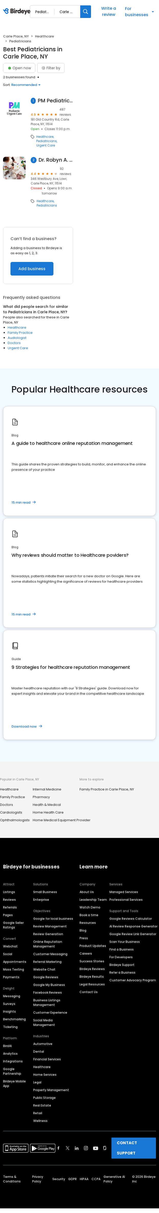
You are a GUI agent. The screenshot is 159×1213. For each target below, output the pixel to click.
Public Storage (44, 1097)
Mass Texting (13, 969)
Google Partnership (12, 1071)
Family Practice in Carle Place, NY (107, 789)
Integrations (13, 1061)
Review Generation (48, 934)
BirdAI (7, 1046)
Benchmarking (14, 1019)
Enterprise (41, 899)
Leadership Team (93, 899)
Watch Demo (90, 907)
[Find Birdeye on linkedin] (77, 1148)
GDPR (72, 1179)
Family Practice (20, 332)
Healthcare (44, 36)
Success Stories (92, 961)
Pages (8, 915)
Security (58, 1179)
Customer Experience (50, 1012)
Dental (38, 1051)
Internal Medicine (47, 789)
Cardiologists (11, 812)
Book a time (89, 915)
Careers (86, 953)
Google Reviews (45, 977)
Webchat (10, 946)
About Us (87, 892)
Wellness (40, 1121)
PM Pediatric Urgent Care (55, 100)
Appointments (14, 962)
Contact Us (89, 992)
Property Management (51, 1090)
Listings (9, 892)
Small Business (45, 892)
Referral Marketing (47, 962)
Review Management (50, 926)
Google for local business (53, 918)
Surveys (9, 1004)
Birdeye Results (92, 976)
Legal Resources (92, 984)
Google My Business (49, 985)
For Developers (121, 957)
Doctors (14, 342)
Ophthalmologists (15, 820)
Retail (37, 1113)
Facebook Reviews (47, 992)
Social (7, 954)
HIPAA (84, 1179)
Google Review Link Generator (132, 934)
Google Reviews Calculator (130, 918)
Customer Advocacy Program (132, 980)
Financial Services (47, 1059)
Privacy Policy (37, 1179)
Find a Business (121, 949)
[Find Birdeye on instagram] (86, 1148)
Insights (9, 1011)
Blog (83, 930)
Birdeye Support (121, 965)
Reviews (9, 899)
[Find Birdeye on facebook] (58, 1148)
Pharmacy (41, 797)
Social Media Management (44, 1022)
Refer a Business (122, 972)
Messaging (11, 996)
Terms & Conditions (12, 1179)
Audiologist (17, 337)
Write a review (108, 11)
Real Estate (42, 1105)
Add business (32, 268)
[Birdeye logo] (17, 11)
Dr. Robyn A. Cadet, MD (56, 160)
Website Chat (44, 969)
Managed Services (123, 892)
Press (84, 938)
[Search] (85, 11)
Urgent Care (45, 145)
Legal (37, 1082)
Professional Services (126, 899)
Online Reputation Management (47, 944)
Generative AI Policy (114, 1179)
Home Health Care (48, 812)
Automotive (42, 1044)
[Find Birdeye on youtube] (95, 1148)
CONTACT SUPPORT (127, 1148)
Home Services (44, 1074)
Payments (11, 977)
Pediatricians (46, 141)
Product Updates (93, 946)
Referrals (10, 907)
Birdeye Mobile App (14, 1083)
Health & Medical (47, 804)
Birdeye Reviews (92, 969)
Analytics (10, 1053)
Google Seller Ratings (13, 925)
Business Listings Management (46, 1002)
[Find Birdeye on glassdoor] (104, 1148)
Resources (88, 923)
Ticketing (10, 1027)
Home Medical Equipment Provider (61, 820)
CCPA (96, 1179)
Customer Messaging (50, 954)
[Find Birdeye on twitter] (68, 1148)
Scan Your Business (124, 942)
